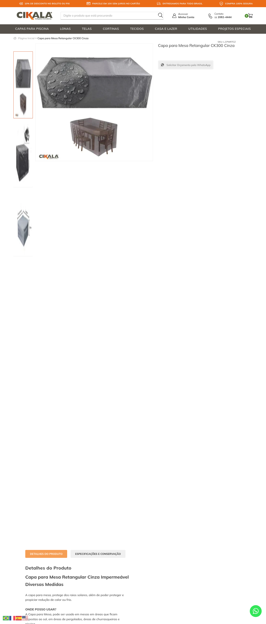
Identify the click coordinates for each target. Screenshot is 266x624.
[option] (23, 85)
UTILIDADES (197, 29)
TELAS (87, 29)
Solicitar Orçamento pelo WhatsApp (188, 65)
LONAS (65, 29)
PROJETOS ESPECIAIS (234, 29)
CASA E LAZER (166, 29)
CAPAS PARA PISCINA (32, 29)
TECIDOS (137, 29)
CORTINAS (111, 29)
